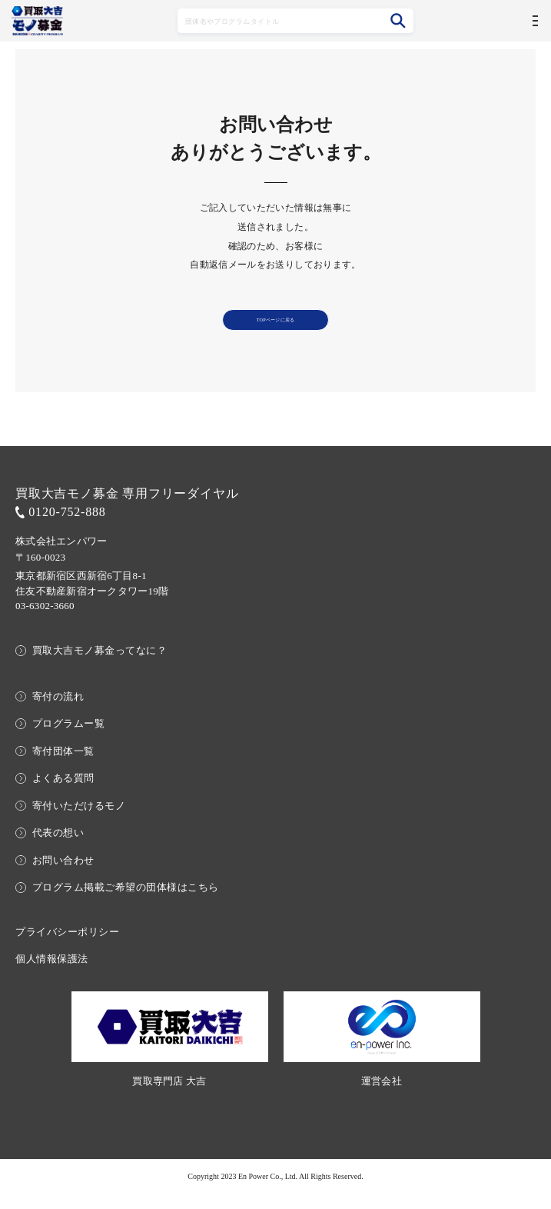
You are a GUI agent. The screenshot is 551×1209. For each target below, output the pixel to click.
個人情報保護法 (51, 975)
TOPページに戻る (275, 327)
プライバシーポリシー (67, 947)
